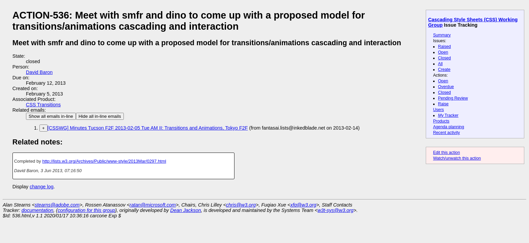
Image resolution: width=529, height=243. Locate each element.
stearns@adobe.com (57, 205)
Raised (444, 46)
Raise (443, 104)
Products (441, 121)
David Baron (39, 72)
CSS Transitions (43, 104)
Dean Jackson (185, 210)
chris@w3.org (241, 205)
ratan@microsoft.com (153, 205)
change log (41, 186)
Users (438, 109)
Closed (444, 58)
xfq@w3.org (303, 205)
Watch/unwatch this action (457, 158)
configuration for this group (86, 210)
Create (444, 69)
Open (443, 52)
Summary (442, 35)
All (440, 63)
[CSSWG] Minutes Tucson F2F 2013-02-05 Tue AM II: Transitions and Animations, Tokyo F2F (148, 128)
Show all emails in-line (51, 116)
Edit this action (446, 152)
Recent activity (446, 132)
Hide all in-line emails (100, 116)
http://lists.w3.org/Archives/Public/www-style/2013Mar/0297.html (104, 161)
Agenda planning (448, 127)
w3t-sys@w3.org (335, 210)
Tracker (448, 115)
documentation (37, 210)
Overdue (446, 86)
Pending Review (453, 98)
